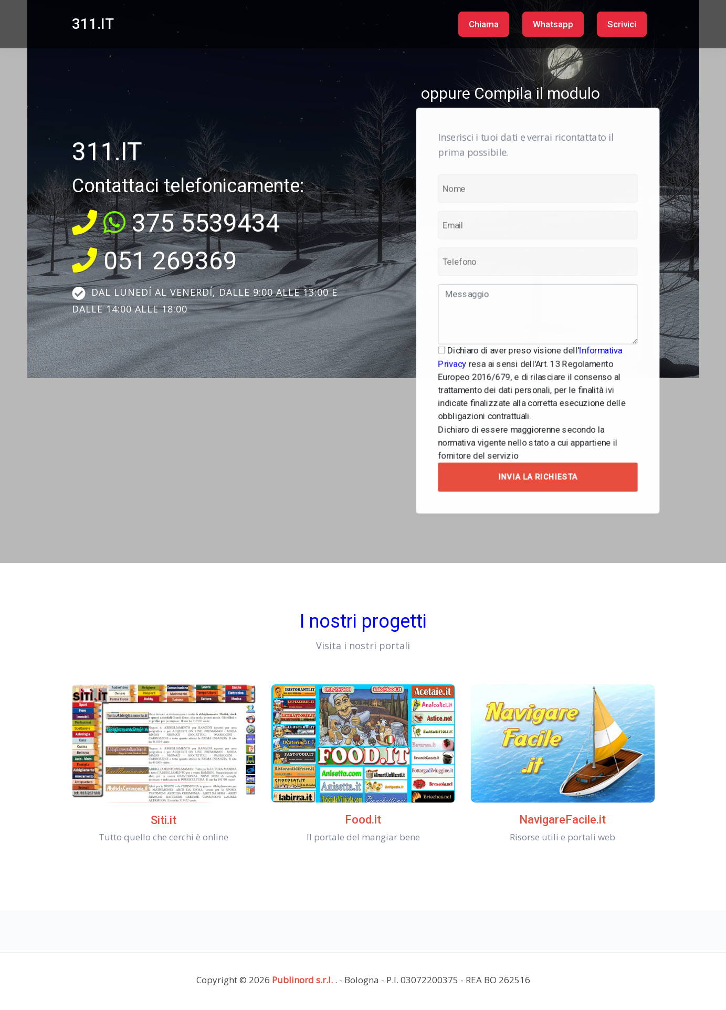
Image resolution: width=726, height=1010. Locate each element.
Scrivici (621, 24)
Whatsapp (553, 24)
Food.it (363, 819)
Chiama (484, 24)
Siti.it (163, 820)
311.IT (93, 24)
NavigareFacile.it (562, 819)
